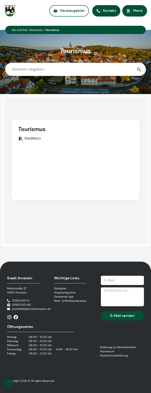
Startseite (35, 30)
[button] (8, 384)
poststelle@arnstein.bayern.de (31, 309)
